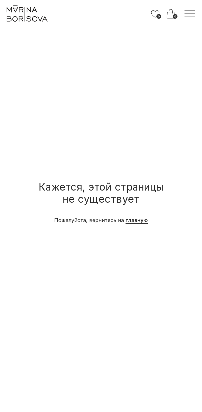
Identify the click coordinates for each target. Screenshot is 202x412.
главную (137, 220)
